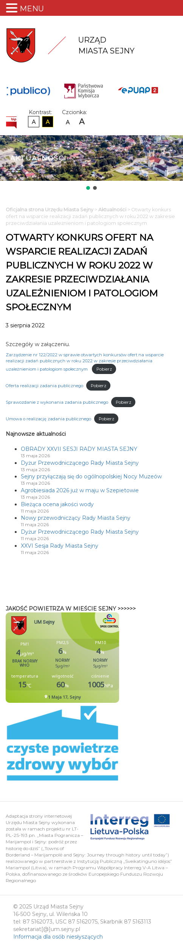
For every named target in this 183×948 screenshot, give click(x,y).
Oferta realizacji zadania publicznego (44, 385)
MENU (32, 8)
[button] (88, 188)
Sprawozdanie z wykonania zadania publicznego (57, 402)
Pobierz (104, 369)
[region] (91, 163)
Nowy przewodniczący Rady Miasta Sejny (75, 517)
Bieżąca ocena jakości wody (57, 504)
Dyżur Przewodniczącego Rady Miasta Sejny (80, 462)
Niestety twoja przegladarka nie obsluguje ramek (81, 657)
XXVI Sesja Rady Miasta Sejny (59, 545)
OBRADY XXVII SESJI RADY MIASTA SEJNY (79, 449)
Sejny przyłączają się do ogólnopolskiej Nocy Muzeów (91, 476)
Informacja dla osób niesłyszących (58, 936)
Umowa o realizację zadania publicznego (48, 418)
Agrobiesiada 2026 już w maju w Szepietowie (80, 490)
